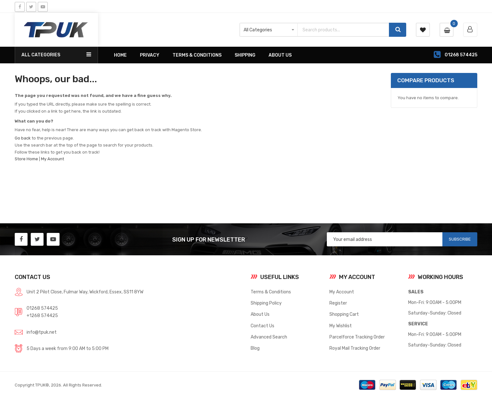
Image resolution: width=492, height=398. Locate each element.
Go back (23, 138)
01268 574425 (42, 308)
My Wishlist (340, 325)
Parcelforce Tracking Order (357, 336)
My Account (52, 158)
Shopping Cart (344, 314)
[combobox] (343, 29)
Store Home (26, 158)
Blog (255, 348)
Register (338, 303)
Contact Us (262, 325)
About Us (260, 314)
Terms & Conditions (271, 291)
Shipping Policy (266, 303)
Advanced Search (269, 336)
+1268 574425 (42, 315)
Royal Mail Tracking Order (354, 348)
